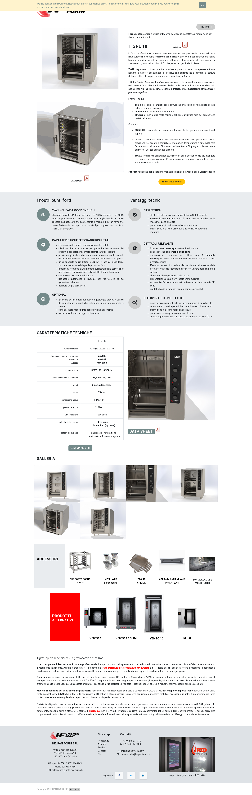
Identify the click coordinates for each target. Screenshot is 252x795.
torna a (80, 448)
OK (202, 5)
